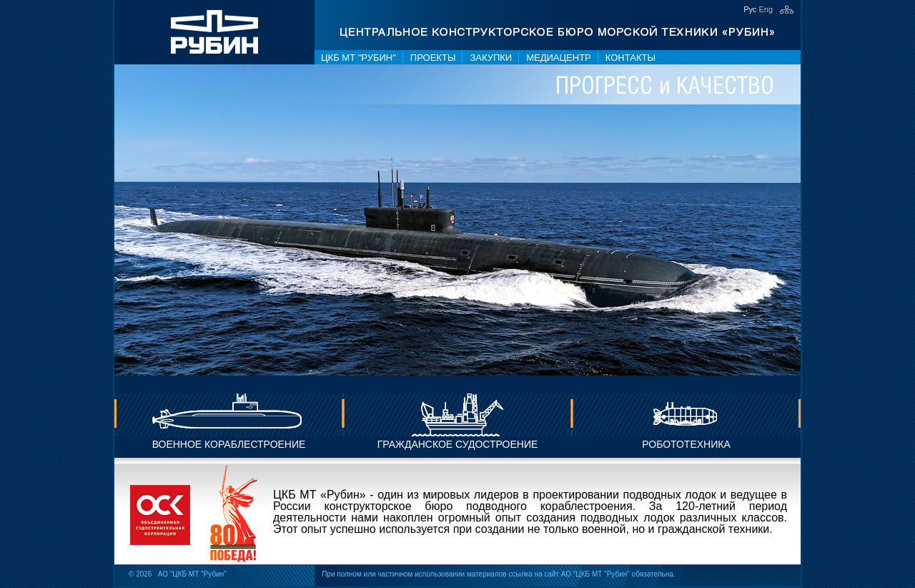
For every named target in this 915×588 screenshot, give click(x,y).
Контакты (630, 57)
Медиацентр (558, 57)
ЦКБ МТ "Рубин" (358, 57)
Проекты (433, 57)
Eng (765, 9)
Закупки (491, 57)
